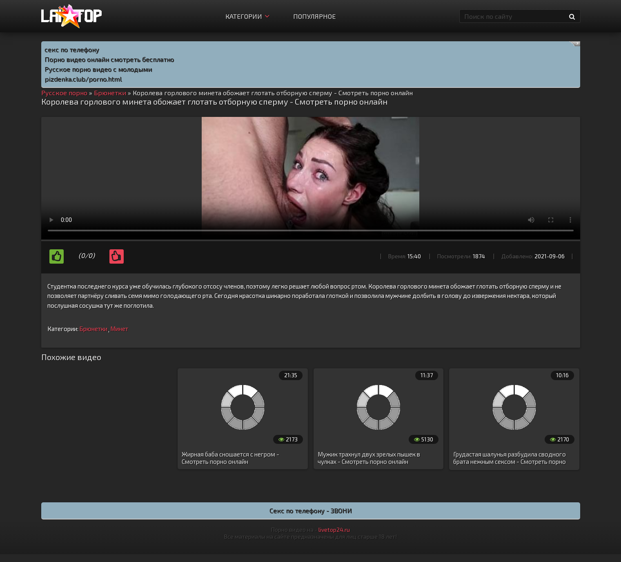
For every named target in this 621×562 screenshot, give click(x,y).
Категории (247, 16)
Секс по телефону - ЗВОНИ (310, 510)
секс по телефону (72, 49)
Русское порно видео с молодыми (98, 69)
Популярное (314, 16)
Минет (119, 328)
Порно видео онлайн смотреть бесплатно (109, 59)
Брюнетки (93, 328)
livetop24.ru (334, 529)
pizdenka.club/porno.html (83, 79)
